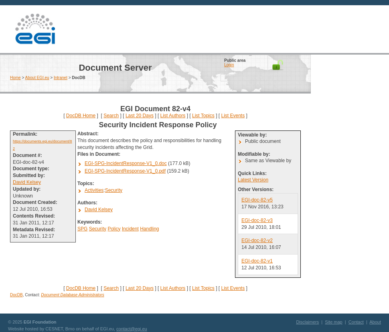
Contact (356, 322)
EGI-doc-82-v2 (257, 240)
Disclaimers (307, 322)
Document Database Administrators (72, 295)
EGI (35, 29)
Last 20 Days (140, 115)
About (375, 322)
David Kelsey (27, 182)
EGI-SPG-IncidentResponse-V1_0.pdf (125, 171)
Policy (113, 229)
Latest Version (253, 180)
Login (229, 65)
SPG (82, 229)
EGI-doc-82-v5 (257, 200)
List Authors (173, 115)
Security (113, 190)
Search (111, 115)
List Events (233, 115)
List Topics (203, 115)
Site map (333, 322)
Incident (130, 229)
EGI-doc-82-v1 (257, 261)
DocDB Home (80, 115)
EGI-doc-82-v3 (257, 220)
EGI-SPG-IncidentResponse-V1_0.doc (126, 163)
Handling (149, 229)
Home (15, 77)
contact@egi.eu (131, 328)
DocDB (16, 295)
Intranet (60, 77)
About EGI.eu (37, 77)
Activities (94, 190)
